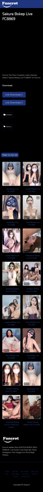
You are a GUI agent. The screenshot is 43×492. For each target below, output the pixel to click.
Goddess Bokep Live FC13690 (32, 290)
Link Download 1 (14, 94)
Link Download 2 (14, 102)
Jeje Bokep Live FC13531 (12, 190)
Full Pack (25, 474)
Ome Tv (35, 474)
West (7, 471)
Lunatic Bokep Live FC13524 (33, 190)
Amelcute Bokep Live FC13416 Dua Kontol (11, 424)
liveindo (8, 114)
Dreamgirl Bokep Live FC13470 (12, 290)
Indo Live (34, 471)
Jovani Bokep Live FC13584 (12, 256)
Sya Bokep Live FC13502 (33, 356)
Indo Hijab (15, 474)
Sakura (7, 126)
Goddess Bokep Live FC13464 (12, 390)
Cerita (15, 476)
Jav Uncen (25, 471)
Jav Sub (15, 471)
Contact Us (25, 476)
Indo (7, 474)
